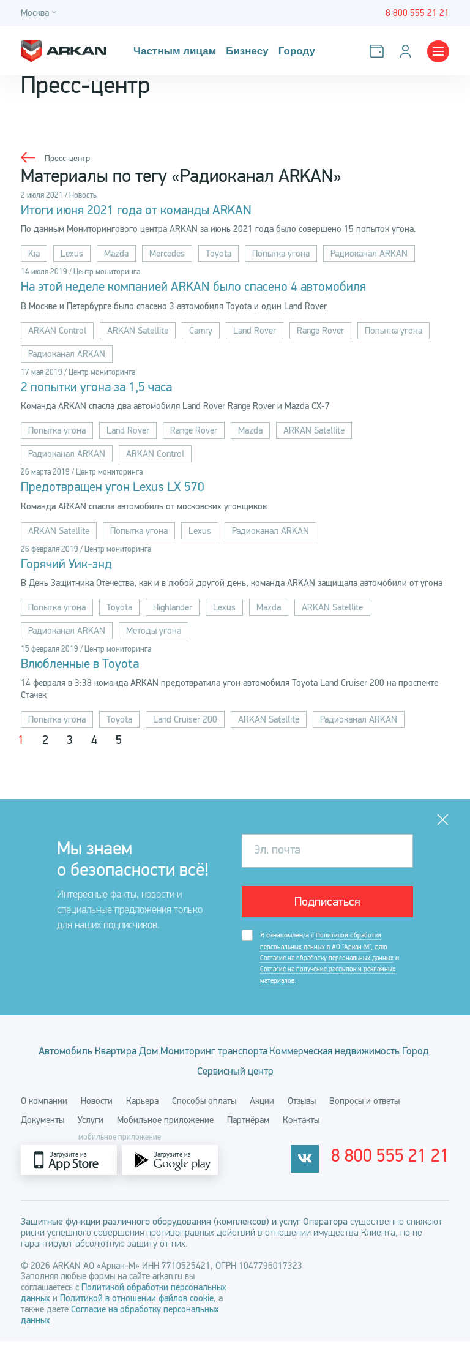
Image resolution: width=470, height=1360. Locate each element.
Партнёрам (248, 1138)
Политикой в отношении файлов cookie (137, 1317)
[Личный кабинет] (407, 51)
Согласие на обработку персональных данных (330, 969)
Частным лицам (173, 51)
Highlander (172, 615)
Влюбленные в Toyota (91, 673)
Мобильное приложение (165, 1138)
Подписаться (327, 912)
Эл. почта (277, 860)
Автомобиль (112, 1063)
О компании (44, 1119)
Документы (42, 1138)
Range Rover (320, 333)
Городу (291, 51)
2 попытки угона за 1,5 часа (111, 391)
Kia (34, 255)
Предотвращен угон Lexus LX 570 (129, 493)
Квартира (181, 1063)
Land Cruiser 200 (185, 729)
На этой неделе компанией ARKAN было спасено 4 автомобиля (225, 289)
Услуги (90, 1138)
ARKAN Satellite (137, 333)
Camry (200, 333)
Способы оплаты (204, 1119)
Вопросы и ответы (364, 1119)
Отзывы (302, 1119)
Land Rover (254, 333)
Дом (230, 1063)
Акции (262, 1119)
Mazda (116, 255)
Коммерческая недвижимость (164, 1084)
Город (265, 1084)
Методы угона (153, 638)
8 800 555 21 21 (406, 1179)
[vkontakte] (336, 1179)
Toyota (218, 255)
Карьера (142, 1119)
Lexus (72, 255)
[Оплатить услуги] (379, 51)
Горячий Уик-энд (75, 571)
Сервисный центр (336, 1084)
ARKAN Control (57, 333)
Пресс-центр (69, 157)
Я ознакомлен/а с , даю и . (333, 969)
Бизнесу (243, 51)
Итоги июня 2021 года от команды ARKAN (157, 211)
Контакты (301, 1138)
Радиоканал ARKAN (369, 255)
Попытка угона (281, 255)
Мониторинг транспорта (313, 1063)
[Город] (40, 13)
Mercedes (167, 255)
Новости (97, 1119)
